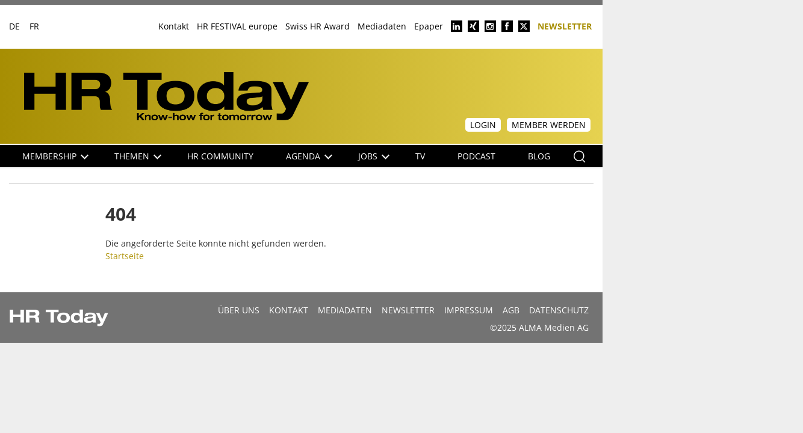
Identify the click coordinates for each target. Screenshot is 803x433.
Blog (539, 156)
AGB (511, 310)
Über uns (238, 310)
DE (14, 26)
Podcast (476, 156)
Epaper (428, 26)
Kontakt (173, 26)
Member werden (549, 125)
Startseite (124, 256)
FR (34, 26)
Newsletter (565, 25)
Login (483, 125)
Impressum (468, 310)
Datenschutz (559, 310)
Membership (55, 156)
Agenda (309, 156)
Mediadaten (382, 26)
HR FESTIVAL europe (237, 26)
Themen (137, 156)
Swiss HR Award (317, 26)
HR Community (220, 156)
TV (420, 156)
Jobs (373, 156)
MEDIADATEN (345, 310)
